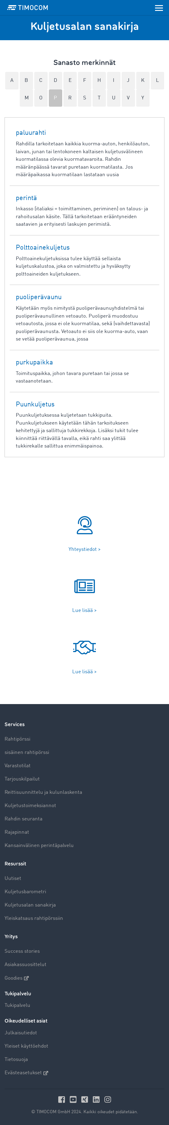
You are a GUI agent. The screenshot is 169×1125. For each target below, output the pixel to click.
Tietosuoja (16, 1059)
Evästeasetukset (26, 1073)
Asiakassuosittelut (25, 964)
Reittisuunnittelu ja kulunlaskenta (43, 792)
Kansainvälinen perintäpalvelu (39, 845)
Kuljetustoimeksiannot (30, 805)
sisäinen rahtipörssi (27, 752)
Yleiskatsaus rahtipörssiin (34, 918)
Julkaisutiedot (21, 1033)
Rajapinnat (17, 832)
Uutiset (13, 878)
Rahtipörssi (17, 739)
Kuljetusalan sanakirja (30, 905)
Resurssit (15, 863)
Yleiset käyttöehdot (26, 1046)
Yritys (11, 936)
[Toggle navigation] (159, 7)
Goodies (17, 978)
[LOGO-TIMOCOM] (27, 7)
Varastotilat (18, 765)
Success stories (22, 951)
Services (15, 724)
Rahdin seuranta (23, 819)
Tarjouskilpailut (22, 779)
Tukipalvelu (17, 1005)
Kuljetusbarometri (25, 891)
